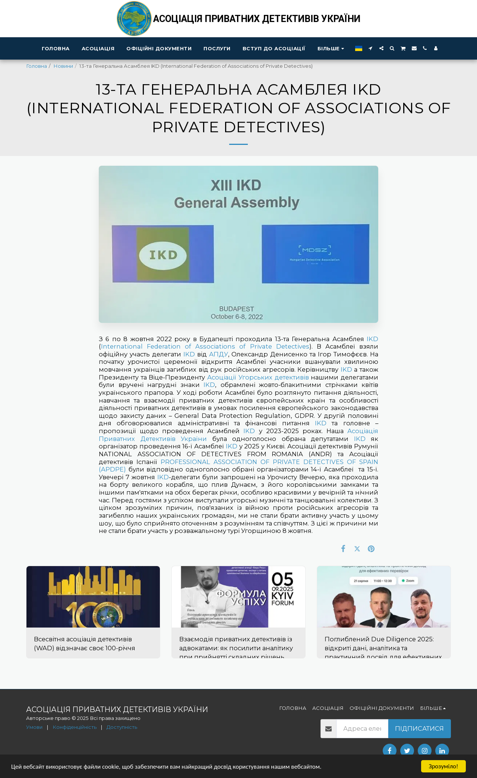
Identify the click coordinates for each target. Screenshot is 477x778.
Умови (34, 727)
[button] (371, 48)
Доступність (122, 727)
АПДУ (218, 354)
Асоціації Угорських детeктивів (258, 377)
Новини (63, 66)
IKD (372, 339)
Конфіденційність (75, 727)
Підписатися (419, 728)
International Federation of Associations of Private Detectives (205, 346)
